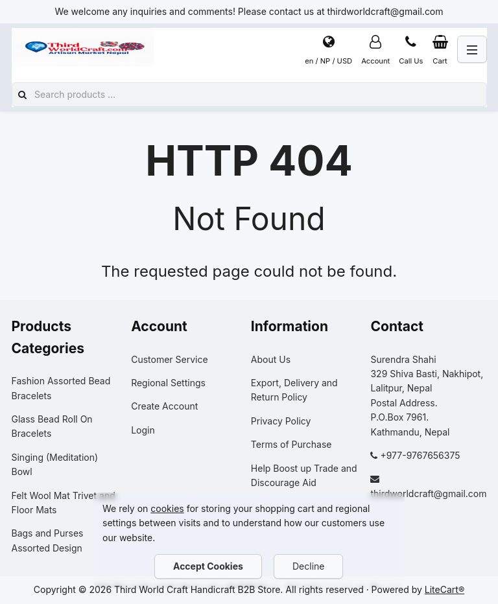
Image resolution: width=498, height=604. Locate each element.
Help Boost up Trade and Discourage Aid (304, 475)
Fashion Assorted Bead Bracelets (61, 388)
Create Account (164, 406)
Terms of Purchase (291, 444)
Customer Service (169, 359)
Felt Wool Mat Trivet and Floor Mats (63, 502)
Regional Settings (168, 382)
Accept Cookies (208, 566)
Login (143, 430)
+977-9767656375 (420, 455)
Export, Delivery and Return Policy (294, 389)
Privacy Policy (281, 420)
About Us (270, 359)
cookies (167, 508)
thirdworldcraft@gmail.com (428, 493)
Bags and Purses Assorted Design (48, 540)
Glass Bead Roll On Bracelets (52, 426)
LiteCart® (444, 589)
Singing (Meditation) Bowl (55, 464)
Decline (308, 566)
